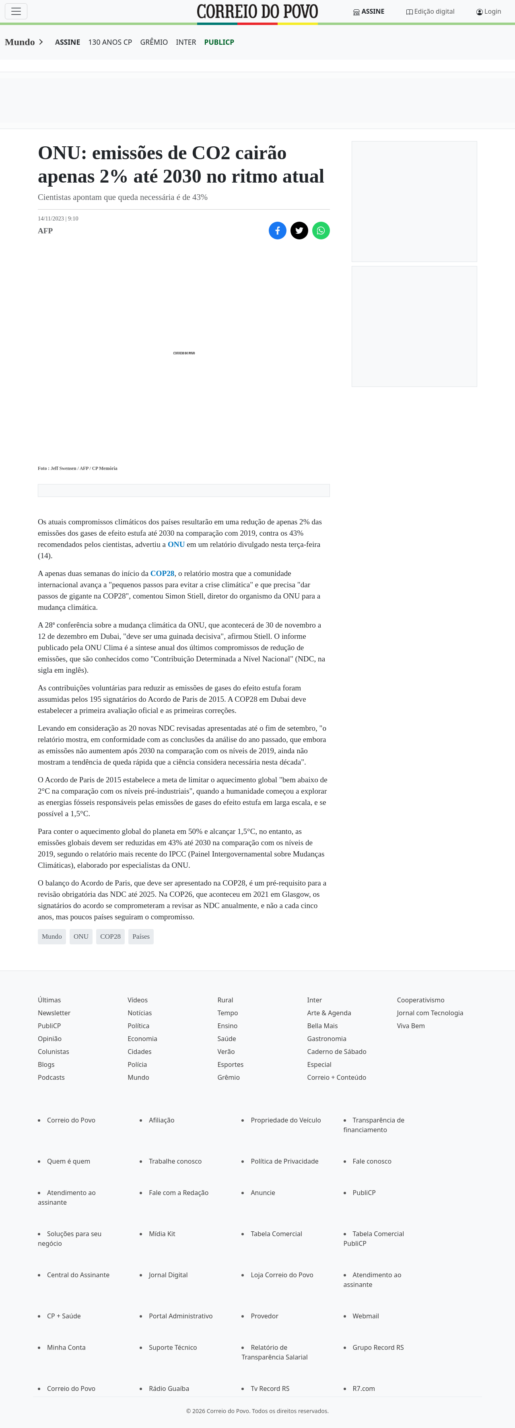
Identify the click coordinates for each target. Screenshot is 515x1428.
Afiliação (161, 1120)
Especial (319, 1064)
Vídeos (138, 1000)
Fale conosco (372, 1161)
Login (492, 11)
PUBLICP (219, 42)
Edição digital (434, 11)
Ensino (227, 1025)
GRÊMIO (154, 42)
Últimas (49, 1000)
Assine (373, 11)
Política (138, 1025)
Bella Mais (322, 1025)
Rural (225, 1000)
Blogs (46, 1064)
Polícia (137, 1064)
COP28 (162, 573)
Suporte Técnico (173, 1347)
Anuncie (263, 1192)
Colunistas (53, 1051)
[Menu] (16, 11)
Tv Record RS (270, 1388)
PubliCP (49, 1025)
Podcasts (51, 1077)
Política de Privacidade (284, 1161)
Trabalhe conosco (175, 1161)
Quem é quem (68, 1161)
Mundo (20, 42)
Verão (226, 1051)
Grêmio (228, 1077)
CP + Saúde (64, 1316)
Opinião (50, 1038)
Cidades (140, 1051)
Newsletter (54, 1012)
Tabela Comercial (276, 1233)
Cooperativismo (421, 1000)
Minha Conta (66, 1347)
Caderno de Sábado (337, 1051)
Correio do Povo (71, 1120)
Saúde (226, 1038)
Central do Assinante (78, 1274)
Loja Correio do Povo (282, 1274)
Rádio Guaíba (169, 1388)
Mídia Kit (162, 1233)
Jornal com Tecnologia (430, 1012)
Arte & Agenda (329, 1012)
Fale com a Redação (178, 1192)
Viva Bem (411, 1025)
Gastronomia (327, 1038)
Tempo (227, 1012)
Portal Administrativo (181, 1316)
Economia (142, 1038)
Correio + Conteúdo (337, 1077)
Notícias (140, 1012)
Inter (314, 1000)
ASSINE (67, 42)
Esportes (230, 1064)
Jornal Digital (168, 1274)
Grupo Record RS (378, 1347)
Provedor (264, 1316)
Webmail (366, 1316)
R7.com (364, 1388)
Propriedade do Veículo (286, 1120)
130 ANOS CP (110, 42)
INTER (186, 42)
